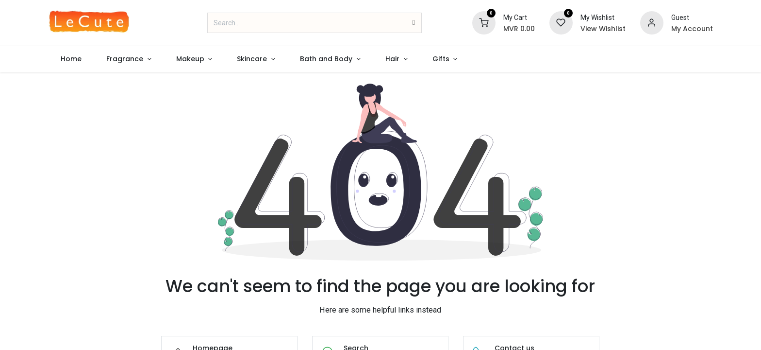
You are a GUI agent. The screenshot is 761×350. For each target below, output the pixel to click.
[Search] (413, 23)
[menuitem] (71, 59)
